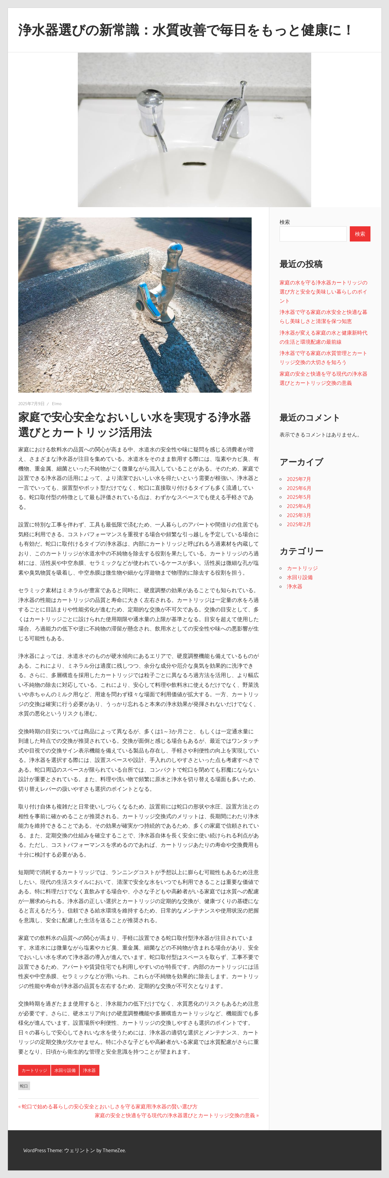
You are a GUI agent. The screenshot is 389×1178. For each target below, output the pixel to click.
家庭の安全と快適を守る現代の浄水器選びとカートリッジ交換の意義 (175, 1115)
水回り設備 (65, 1070)
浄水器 (89, 1070)
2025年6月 (299, 488)
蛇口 (24, 1085)
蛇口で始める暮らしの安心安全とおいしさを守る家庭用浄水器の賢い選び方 (110, 1106)
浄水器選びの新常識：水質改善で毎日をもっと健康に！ (186, 30)
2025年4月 (299, 506)
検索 (285, 222)
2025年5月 (299, 497)
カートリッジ (34, 1070)
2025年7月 (299, 479)
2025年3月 (299, 515)
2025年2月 (299, 524)
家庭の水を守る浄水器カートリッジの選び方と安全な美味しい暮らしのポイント (323, 291)
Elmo (56, 403)
